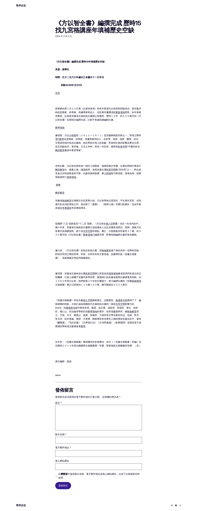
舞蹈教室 (60, 150)
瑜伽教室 (66, 200)
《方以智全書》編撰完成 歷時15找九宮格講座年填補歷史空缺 (98, 26)
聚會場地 (120, 112)
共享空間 (87, 231)
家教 (58, 184)
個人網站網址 (62, 460)
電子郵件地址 (63, 447)
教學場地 (60, 127)
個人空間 (110, 223)
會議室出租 (121, 300)
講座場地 (71, 177)
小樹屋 (72, 135)
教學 (115, 311)
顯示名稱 (60, 434)
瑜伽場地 (136, 281)
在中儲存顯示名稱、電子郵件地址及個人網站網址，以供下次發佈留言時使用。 (99, 476)
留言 (58, 402)
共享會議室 (65, 208)
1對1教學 (59, 139)
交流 (57, 93)
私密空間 (122, 146)
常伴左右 (21, 5)
